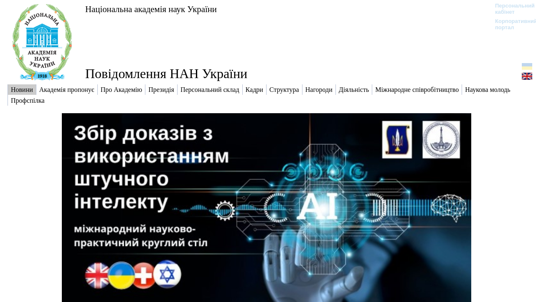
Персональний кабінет (510, 9)
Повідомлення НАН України (166, 73)
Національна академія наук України (151, 9)
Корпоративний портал (510, 24)
